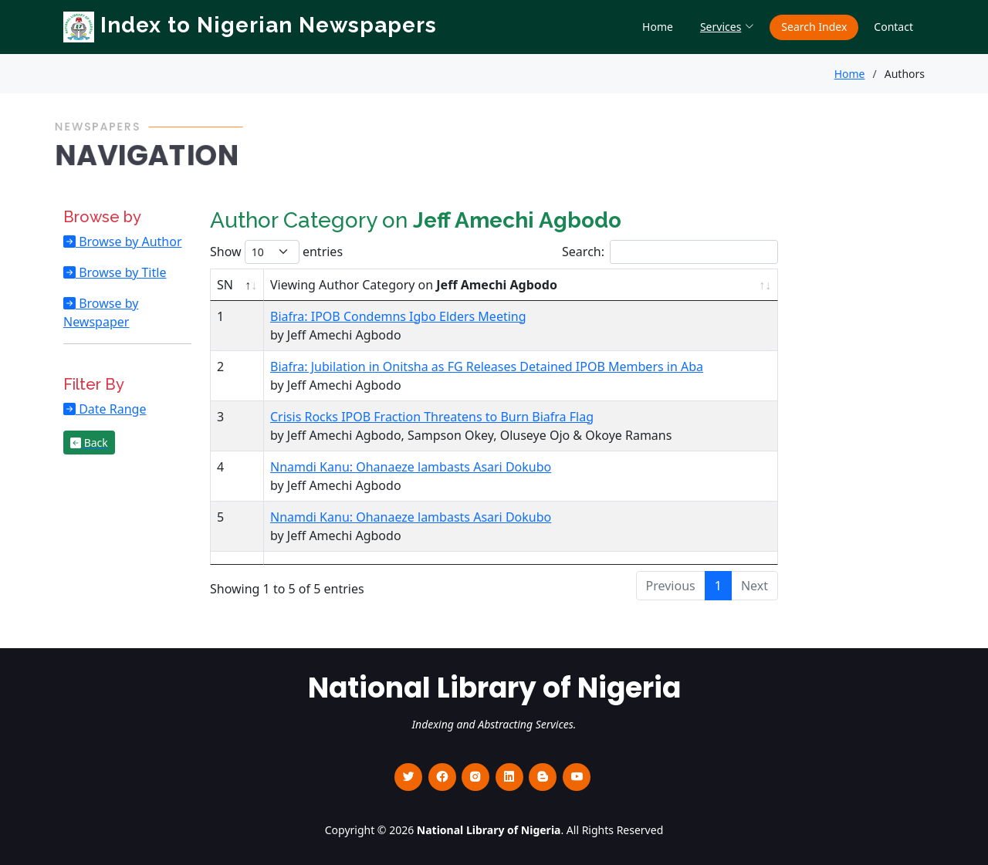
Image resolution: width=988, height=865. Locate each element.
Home (657, 26)
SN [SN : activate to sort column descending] (225, 284)
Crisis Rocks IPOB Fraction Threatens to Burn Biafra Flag (432, 416)
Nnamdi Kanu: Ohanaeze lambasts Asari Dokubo (410, 466)
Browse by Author (129, 241)
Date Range (111, 408)
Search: (670, 252)
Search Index (814, 26)
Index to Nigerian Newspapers (250, 25)
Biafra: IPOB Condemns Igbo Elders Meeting (398, 316)
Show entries (276, 252)
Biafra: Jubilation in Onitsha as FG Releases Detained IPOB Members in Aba (486, 366)
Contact (893, 26)
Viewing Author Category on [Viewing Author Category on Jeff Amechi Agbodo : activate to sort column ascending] (413, 284)
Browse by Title (121, 272)
